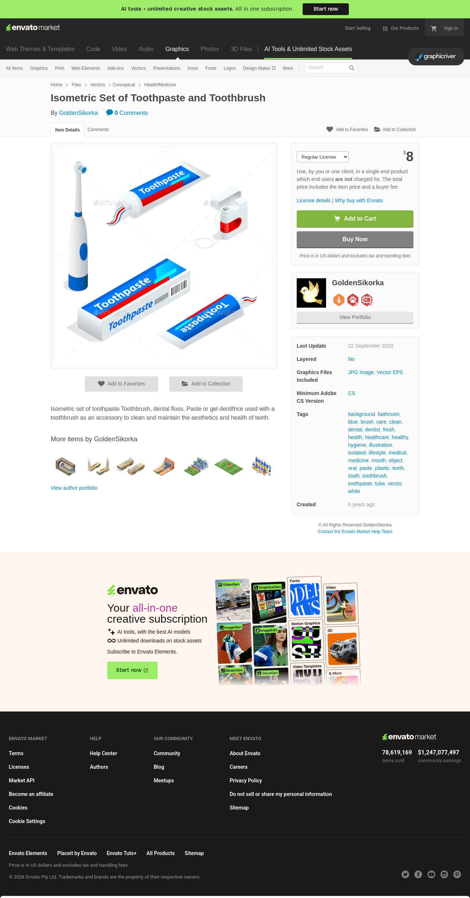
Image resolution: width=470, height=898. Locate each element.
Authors (99, 767)
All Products (161, 853)
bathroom (389, 414)
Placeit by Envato (77, 853)
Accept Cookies (301, 882)
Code (93, 49)
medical (397, 453)
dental (355, 429)
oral (352, 468)
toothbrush (374, 476)
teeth (398, 468)
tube (380, 483)
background (361, 414)
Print (59, 68)
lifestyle (377, 453)
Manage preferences (409, 882)
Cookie (143, 889)
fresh (388, 429)
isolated (357, 453)
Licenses (19, 767)
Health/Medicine (160, 84)
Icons (193, 68)
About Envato (244, 753)
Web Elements (86, 68)
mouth (379, 460)
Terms (16, 753)
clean (395, 422)
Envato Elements (28, 853)
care (381, 422)
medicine (358, 460)
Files (76, 84)
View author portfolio (74, 488)
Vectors (138, 68)
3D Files (241, 49)
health (355, 437)
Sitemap (239, 808)
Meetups (164, 780)
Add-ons (116, 68)
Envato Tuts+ (122, 853)
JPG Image (361, 372)
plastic (382, 468)
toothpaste (360, 483)
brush (367, 422)
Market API (22, 780)
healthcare (377, 437)
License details (314, 200)
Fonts (210, 68)
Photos (210, 49)
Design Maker (257, 68)
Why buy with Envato (359, 200)
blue (353, 422)
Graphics (177, 49)
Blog (159, 767)
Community (167, 753)
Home (56, 84)
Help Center (103, 753)
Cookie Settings (27, 821)
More (288, 68)
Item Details (67, 130)
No (351, 359)
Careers (238, 767)
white (354, 491)
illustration (380, 445)
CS (351, 393)
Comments (127, 113)
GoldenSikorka (78, 113)
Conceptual (124, 84)
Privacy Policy (245, 780)
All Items (14, 68)
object (395, 460)
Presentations (166, 68)
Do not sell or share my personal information (280, 794)
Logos (230, 68)
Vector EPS (390, 372)
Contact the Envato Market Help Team (355, 531)
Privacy (176, 889)
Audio (146, 49)
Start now (326, 9)
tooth (353, 476)
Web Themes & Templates (40, 49)
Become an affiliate (31, 794)
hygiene (357, 445)
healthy (400, 437)
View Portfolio (354, 317)
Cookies (18, 808)
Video (119, 49)
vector (394, 483)
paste (365, 468)
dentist (372, 429)
